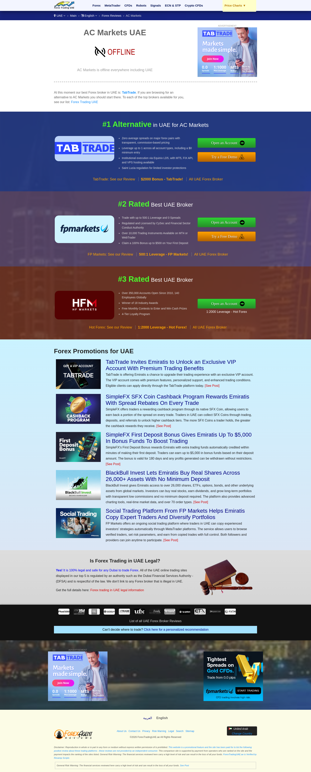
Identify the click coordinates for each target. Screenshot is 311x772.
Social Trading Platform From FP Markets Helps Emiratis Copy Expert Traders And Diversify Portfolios (175, 514)
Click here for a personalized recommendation (176, 629)
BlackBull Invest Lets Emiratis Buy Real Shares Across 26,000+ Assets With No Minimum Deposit (173, 476)
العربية (147, 718)
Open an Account (227, 143)
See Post (184, 765)
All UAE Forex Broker (206, 182)
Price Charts (235, 5)
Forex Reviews (111, 15)
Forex (96, 5)
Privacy (146, 731)
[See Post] (212, 385)
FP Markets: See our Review (110, 258)
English (89, 15)
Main (73, 15)
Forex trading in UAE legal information (114, 589)
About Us (122, 731)
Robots (141, 5)
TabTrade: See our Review (114, 182)
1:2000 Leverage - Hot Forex (230, 311)
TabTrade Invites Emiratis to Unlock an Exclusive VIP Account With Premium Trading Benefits (171, 365)
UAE (59, 15)
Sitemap (189, 731)
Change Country (242, 733)
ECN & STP (173, 5)
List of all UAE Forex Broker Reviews (155, 621)
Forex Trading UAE (84, 102)
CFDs (128, 5)
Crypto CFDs (194, 5)
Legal (171, 731)
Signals (155, 5)
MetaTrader (112, 5)
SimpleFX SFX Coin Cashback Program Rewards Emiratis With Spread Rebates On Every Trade (177, 400)
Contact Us (134, 731)
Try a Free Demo (227, 156)
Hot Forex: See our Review (110, 330)
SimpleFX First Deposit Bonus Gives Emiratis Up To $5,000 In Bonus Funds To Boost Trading (179, 438)
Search (179, 731)
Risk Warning (159, 731)
